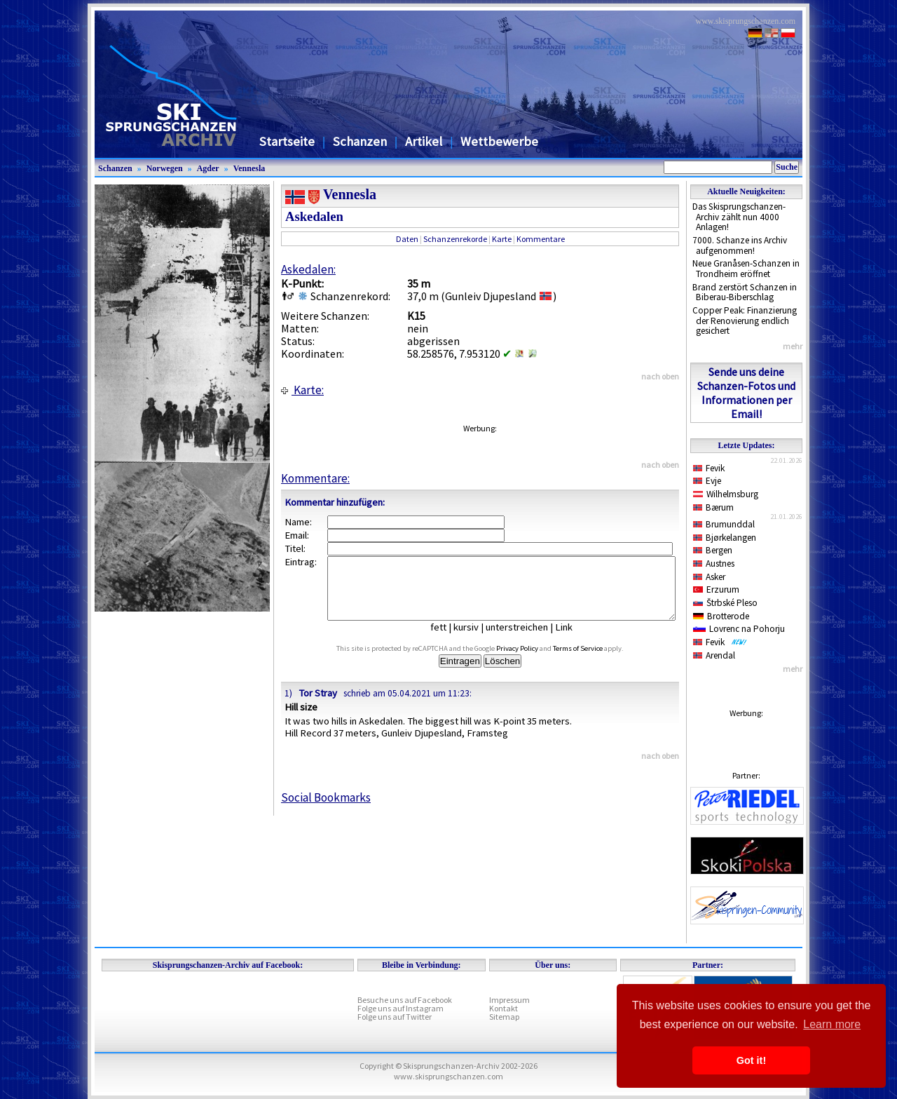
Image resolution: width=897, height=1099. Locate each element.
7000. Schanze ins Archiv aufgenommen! (739, 245)
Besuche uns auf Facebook (404, 1000)
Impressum (509, 1000)
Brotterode (721, 616)
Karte (502, 239)
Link (574, 639)
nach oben (660, 376)
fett (449, 639)
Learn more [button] (832, 1024)
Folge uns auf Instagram (400, 1008)
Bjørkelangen (724, 538)
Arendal (714, 655)
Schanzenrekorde (455, 239)
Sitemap (504, 1016)
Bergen (712, 550)
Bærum (713, 507)
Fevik (709, 468)
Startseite (287, 141)
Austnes (713, 563)
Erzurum (716, 589)
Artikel (423, 141)
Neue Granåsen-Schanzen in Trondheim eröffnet (746, 268)
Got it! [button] (751, 1060)
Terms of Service (594, 661)
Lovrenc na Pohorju (739, 629)
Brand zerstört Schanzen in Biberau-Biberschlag (744, 292)
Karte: (302, 390)
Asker (709, 577)
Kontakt (503, 1008)
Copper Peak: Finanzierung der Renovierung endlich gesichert (744, 320)
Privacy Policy (533, 661)
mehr (792, 346)
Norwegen (164, 168)
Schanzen (360, 141)
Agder (208, 168)
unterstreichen (527, 639)
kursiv (476, 639)
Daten (407, 239)
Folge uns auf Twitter (394, 1016)
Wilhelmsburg (725, 494)
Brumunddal (724, 524)
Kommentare (540, 239)
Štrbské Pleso (725, 603)
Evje (707, 481)
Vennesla (249, 168)
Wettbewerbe (499, 141)
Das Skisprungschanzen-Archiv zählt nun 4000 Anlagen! (739, 217)
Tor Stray (318, 705)
